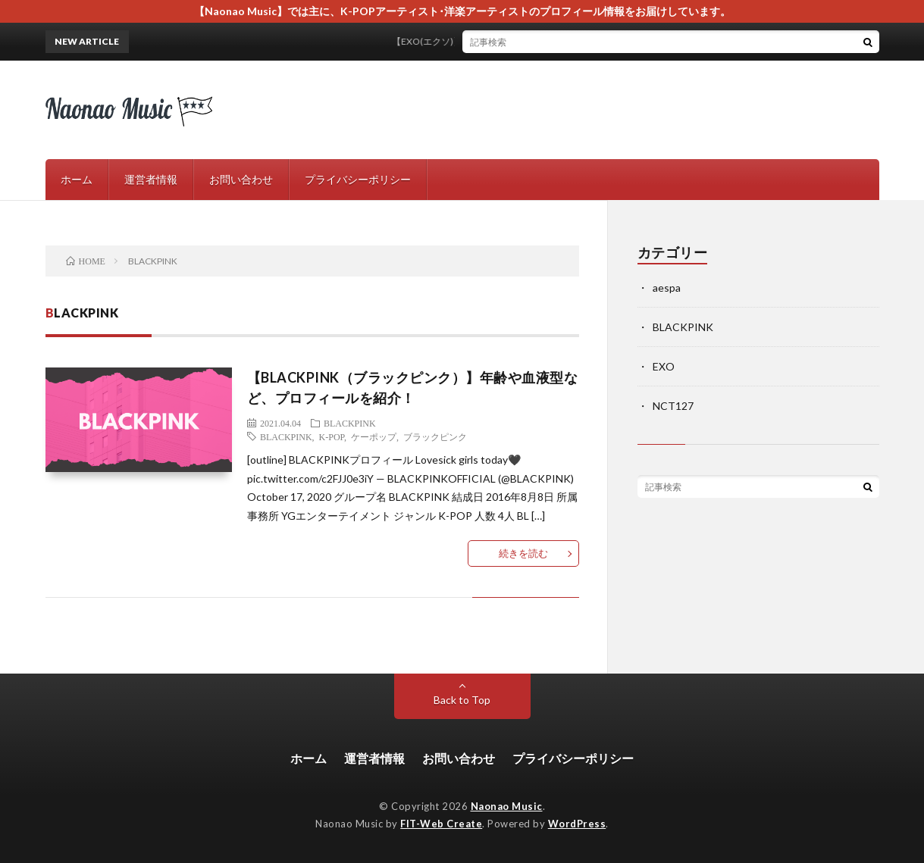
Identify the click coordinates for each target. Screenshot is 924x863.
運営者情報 (150, 179)
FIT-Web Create (441, 824)
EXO (664, 366)
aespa (667, 287)
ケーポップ (373, 436)
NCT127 (673, 405)
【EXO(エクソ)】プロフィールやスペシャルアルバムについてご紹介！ (553, 41)
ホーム (76, 179)
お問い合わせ (241, 179)
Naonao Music (507, 806)
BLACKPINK (350, 422)
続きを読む (523, 553)
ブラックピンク (435, 436)
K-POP (331, 436)
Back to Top (462, 699)
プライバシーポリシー (358, 179)
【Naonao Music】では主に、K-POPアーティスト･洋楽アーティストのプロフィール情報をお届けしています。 (462, 11)
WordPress (577, 824)
